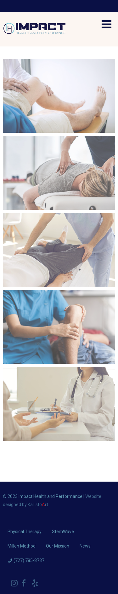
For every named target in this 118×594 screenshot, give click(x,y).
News (85, 545)
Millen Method (22, 545)
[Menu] (106, 24)
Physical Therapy (25, 531)
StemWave (63, 531)
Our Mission (57, 545)
